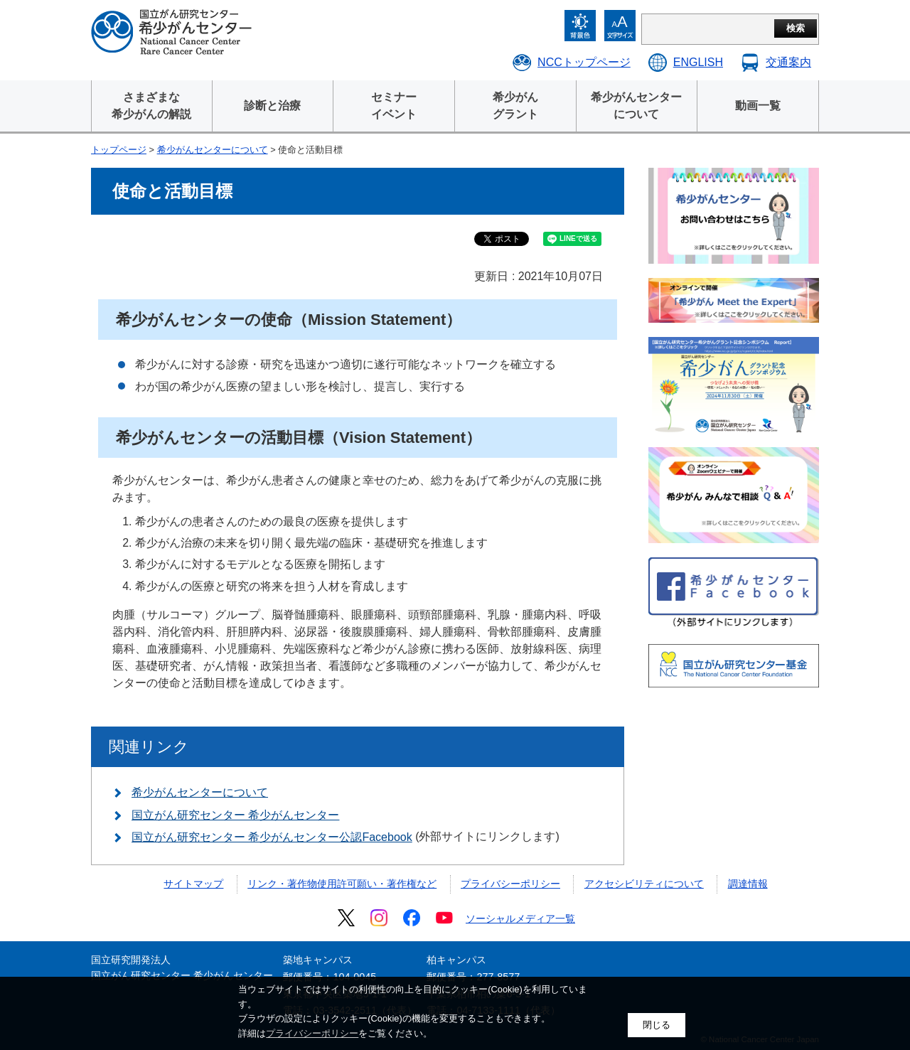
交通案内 (788, 62)
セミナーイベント (394, 105)
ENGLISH (698, 62)
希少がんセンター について (636, 105)
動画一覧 (758, 106)
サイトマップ (193, 883)
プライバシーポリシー (510, 883)
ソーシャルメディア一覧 (520, 918)
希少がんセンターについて (212, 149)
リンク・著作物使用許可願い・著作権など (342, 883)
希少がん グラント (515, 105)
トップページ (118, 149)
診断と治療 (272, 106)
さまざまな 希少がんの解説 (151, 105)
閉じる (656, 1024)
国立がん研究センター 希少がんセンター (235, 815)
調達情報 (748, 883)
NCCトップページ (584, 62)
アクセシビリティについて (644, 883)
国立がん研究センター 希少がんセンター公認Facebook (272, 837)
